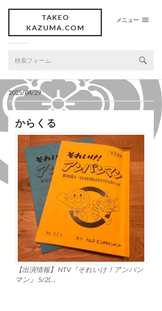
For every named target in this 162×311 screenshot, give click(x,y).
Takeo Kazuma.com (55, 22)
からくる (36, 123)
